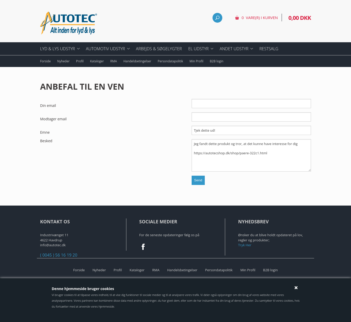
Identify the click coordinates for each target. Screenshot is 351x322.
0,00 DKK (299, 17)
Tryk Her (244, 245)
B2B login (217, 61)
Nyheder (63, 61)
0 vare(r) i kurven (260, 17)
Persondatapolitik (170, 61)
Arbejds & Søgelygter (159, 49)
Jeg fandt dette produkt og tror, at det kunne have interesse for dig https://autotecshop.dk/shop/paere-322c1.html (251, 155)
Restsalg (269, 49)
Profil (80, 61)
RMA (113, 61)
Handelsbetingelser (137, 61)
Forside (45, 61)
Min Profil (196, 61)
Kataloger (97, 61)
